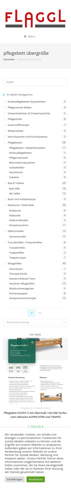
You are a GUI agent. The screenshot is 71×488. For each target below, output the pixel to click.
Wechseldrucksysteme (22, 162)
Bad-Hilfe (14, 188)
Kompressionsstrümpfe (22, 298)
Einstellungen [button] (14, 479)
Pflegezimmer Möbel (19, 107)
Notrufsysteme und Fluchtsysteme (27, 136)
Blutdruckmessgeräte (21, 288)
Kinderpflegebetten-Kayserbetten (27, 101)
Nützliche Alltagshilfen (22, 283)
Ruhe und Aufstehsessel (22, 199)
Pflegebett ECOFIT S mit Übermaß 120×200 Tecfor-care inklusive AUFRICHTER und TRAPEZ (35, 415)
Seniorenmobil (17, 236)
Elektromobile (16, 231)
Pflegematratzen (18, 157)
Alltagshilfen (15, 263)
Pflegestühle (15, 119)
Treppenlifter (16, 252)
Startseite (9, 59)
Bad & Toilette (16, 183)
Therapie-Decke (18, 273)
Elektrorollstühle (18, 220)
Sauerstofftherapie (18, 125)
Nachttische (16, 172)
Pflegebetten (15, 142)
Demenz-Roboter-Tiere (22, 278)
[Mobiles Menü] (19, 36)
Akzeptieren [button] (35, 479)
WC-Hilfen (15, 193)
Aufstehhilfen (17, 167)
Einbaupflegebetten (20, 152)
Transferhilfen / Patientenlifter (25, 242)
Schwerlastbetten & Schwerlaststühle (29, 113)
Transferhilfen (17, 247)
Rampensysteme (18, 225)
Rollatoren (15, 210)
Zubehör (14, 177)
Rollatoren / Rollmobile (21, 205)
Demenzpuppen (18, 293)
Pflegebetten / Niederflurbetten (27, 148)
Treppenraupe (17, 257)
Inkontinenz (16, 269)
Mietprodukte (15, 130)
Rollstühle (15, 215)
